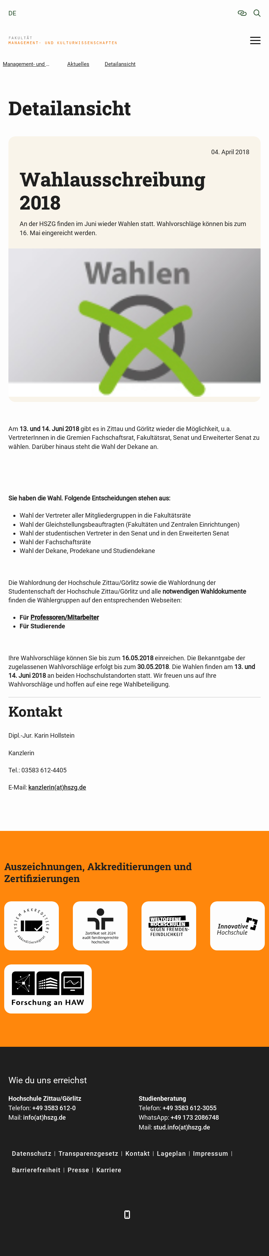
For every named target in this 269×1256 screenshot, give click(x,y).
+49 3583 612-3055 (189, 1108)
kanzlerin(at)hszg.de (57, 787)
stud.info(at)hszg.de (181, 1127)
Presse (78, 1170)
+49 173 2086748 (195, 1117)
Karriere (109, 1170)
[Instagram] (91, 1214)
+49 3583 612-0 (54, 1108)
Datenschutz (31, 1153)
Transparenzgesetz (88, 1153)
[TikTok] (111, 1214)
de (12, 13)
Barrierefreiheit (36, 1170)
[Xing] (53, 1214)
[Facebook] (14, 1214)
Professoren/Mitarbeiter (64, 617)
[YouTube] (72, 1214)
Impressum (210, 1153)
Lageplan (171, 1153)
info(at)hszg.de (44, 1117)
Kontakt (137, 1153)
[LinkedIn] (34, 1214)
